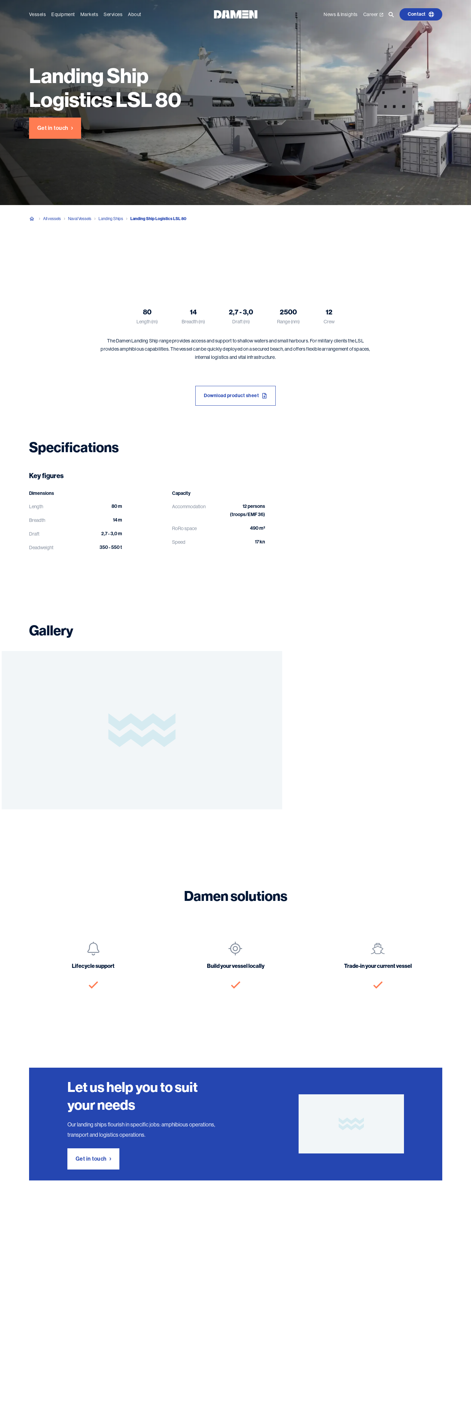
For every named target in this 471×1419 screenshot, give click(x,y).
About (134, 14)
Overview (37, 253)
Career (373, 14)
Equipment (63, 14)
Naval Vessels (79, 218)
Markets (89, 14)
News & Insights (341, 14)
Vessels (37, 14)
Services (113, 14)
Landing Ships (111, 218)
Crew (329, 321)
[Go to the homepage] (235, 14)
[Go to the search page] (391, 14)
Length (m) (147, 321)
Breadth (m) (193, 321)
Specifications (78, 253)
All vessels (52, 218)
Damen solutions (155, 253)
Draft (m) (241, 321)
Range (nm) (288, 321)
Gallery (115, 253)
